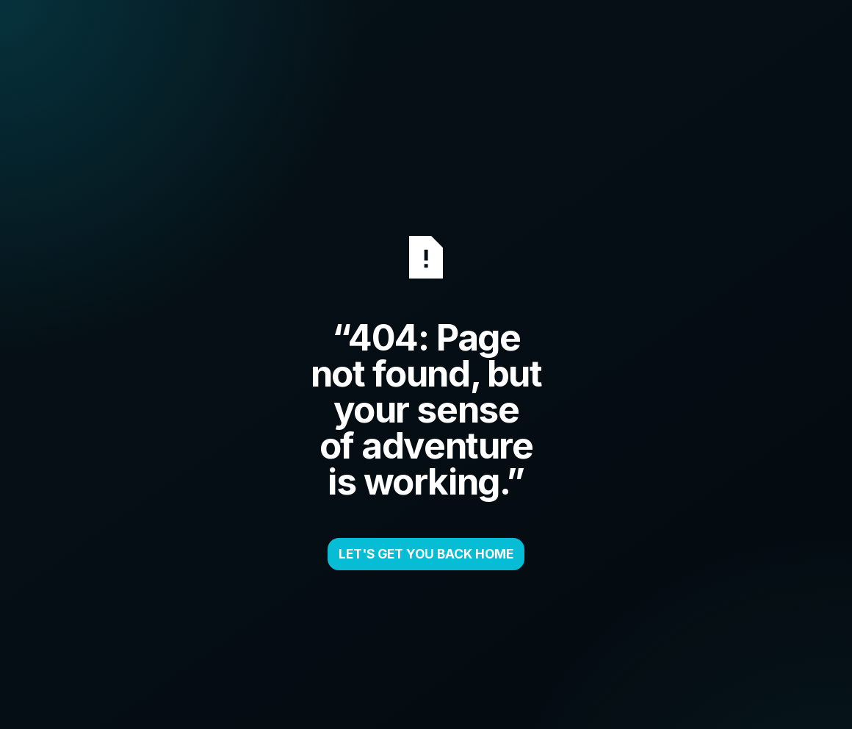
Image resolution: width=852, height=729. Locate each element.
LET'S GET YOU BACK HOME (426, 553)
